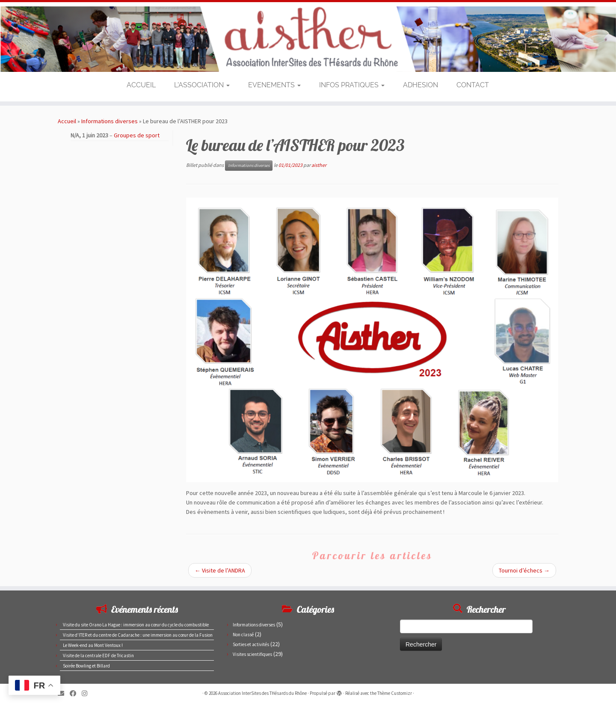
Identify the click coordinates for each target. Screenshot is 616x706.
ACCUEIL (141, 85)
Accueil (67, 121)
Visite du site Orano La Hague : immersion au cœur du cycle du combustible (136, 625)
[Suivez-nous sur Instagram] (87, 693)
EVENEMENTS (274, 85)
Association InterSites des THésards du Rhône (262, 693)
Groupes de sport (137, 135)
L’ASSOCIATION (202, 85)
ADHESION (420, 85)
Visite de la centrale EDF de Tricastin (98, 656)
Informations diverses (109, 121)
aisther (318, 165)
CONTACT (472, 85)
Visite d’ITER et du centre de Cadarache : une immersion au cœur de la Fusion (138, 635)
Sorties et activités (251, 644)
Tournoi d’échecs (524, 570)
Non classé (243, 635)
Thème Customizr (394, 693)
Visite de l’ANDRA (220, 570)
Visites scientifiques (252, 654)
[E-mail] (64, 693)
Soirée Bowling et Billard (86, 666)
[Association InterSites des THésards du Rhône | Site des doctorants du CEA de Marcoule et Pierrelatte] (308, 39)
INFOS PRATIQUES (352, 85)
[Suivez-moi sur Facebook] (76, 693)
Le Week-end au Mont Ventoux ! (93, 645)
